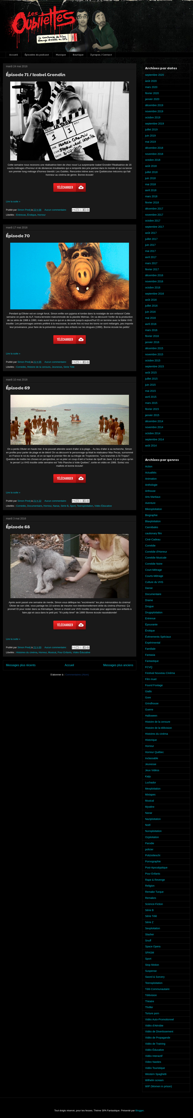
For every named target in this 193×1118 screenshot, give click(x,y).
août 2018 (151, 166)
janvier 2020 (152, 99)
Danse (149, 588)
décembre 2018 (154, 147)
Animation (151, 478)
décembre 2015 (154, 348)
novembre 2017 (154, 214)
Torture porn (152, 1013)
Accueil (13, 54)
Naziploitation (153, 819)
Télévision (151, 995)
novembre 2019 (154, 111)
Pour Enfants (64, 652)
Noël (148, 824)
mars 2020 (151, 87)
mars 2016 (151, 330)
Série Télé (68, 367)
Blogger (139, 1110)
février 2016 (152, 336)
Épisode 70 (18, 235)
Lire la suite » (13, 201)
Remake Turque (154, 891)
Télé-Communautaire (157, 989)
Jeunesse (57, 367)
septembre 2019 (154, 123)
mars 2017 (151, 263)
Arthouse (150, 490)
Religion (150, 885)
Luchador (150, 782)
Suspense (151, 970)
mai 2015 (150, 390)
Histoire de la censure (38, 367)
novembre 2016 (154, 281)
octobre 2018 (152, 159)
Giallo (148, 691)
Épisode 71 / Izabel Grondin (35, 74)
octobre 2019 (152, 117)
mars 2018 (151, 196)
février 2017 (152, 269)
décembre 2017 (154, 208)
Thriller (149, 1007)
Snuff (148, 940)
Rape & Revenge (155, 879)
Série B (65, 505)
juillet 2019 (151, 129)
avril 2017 (150, 257)
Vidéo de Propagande (157, 1037)
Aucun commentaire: (55, 209)
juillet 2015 (151, 378)
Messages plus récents (20, 665)
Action (148, 466)
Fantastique (152, 660)
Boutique (78, 54)
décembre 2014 (154, 421)
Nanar (56, 505)
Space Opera (153, 946)
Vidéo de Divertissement (159, 1031)
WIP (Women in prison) (158, 1086)
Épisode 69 (18, 387)
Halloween (151, 715)
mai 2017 (150, 251)
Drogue (149, 606)
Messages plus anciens (118, 665)
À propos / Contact (101, 54)
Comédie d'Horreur (156, 551)
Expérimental (152, 642)
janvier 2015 (152, 415)
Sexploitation (152, 928)
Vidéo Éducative (103, 505)
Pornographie (153, 861)
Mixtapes (150, 794)
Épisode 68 (18, 526)
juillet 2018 (151, 172)
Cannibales (151, 527)
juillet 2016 (151, 305)
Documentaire (34, 505)
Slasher (149, 934)
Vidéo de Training (155, 1043)
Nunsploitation (153, 831)
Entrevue (21, 214)
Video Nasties (153, 1061)
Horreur (41, 214)
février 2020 (152, 93)
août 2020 (151, 80)
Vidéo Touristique (155, 1067)
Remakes (150, 897)
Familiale (150, 648)
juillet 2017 (151, 238)
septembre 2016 (154, 293)
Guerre (149, 709)
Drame (149, 600)
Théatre (149, 1001)
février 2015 (152, 409)
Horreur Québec (154, 752)
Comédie (21, 367)
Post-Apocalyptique (156, 867)
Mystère (149, 806)
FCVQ (148, 667)
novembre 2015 (154, 354)
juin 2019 (150, 135)
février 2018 (152, 202)
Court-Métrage (153, 569)
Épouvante (151, 624)
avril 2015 (150, 396)
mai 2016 (150, 317)
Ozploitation (152, 837)
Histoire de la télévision (158, 727)
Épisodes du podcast (37, 54)
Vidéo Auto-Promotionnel (159, 1019)
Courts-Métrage (154, 575)
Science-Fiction (154, 904)
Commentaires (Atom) (77, 674)
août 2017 (151, 232)
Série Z (149, 922)
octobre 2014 (152, 433)
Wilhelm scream (154, 1080)
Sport (73, 505)
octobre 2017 (152, 220)
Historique (151, 739)
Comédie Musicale (155, 557)
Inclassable (151, 758)
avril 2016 (150, 324)
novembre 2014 (154, 427)
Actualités (150, 472)
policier (149, 849)
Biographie (151, 515)
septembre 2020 (154, 74)
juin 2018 (150, 178)
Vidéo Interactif (153, 1055)
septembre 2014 (154, 439)
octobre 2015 (152, 360)
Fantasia (150, 654)
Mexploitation (153, 788)
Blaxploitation (153, 521)
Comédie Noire (153, 563)
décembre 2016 (154, 275)
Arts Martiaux (152, 496)
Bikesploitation (153, 509)
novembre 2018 (154, 153)
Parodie (149, 843)
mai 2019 (150, 141)
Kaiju (148, 776)
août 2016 (151, 299)
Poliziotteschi (152, 855)
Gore (148, 697)
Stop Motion (152, 964)
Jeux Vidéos (152, 770)
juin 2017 (150, 244)
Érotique (31, 214)
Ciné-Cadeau (153, 539)
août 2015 (151, 372)
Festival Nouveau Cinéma (160, 673)
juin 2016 (150, 311)
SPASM (149, 952)
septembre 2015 (154, 366)
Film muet (150, 679)
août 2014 (151, 445)
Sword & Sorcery (155, 976)
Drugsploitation (153, 612)
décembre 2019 (154, 105)
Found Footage (154, 685)
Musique (61, 54)
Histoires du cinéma (26, 652)
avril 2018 (150, 190)
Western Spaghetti (155, 1074)
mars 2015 (151, 402)
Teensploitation (85, 505)
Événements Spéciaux (158, 636)
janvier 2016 (152, 342)
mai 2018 (150, 184)
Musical (52, 652)
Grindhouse (151, 703)
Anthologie (151, 484)
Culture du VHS (154, 582)
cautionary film (153, 533)
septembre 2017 (154, 226)
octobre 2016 (152, 287)
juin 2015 (150, 384)
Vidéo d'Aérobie (154, 1025)
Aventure (150, 502)
